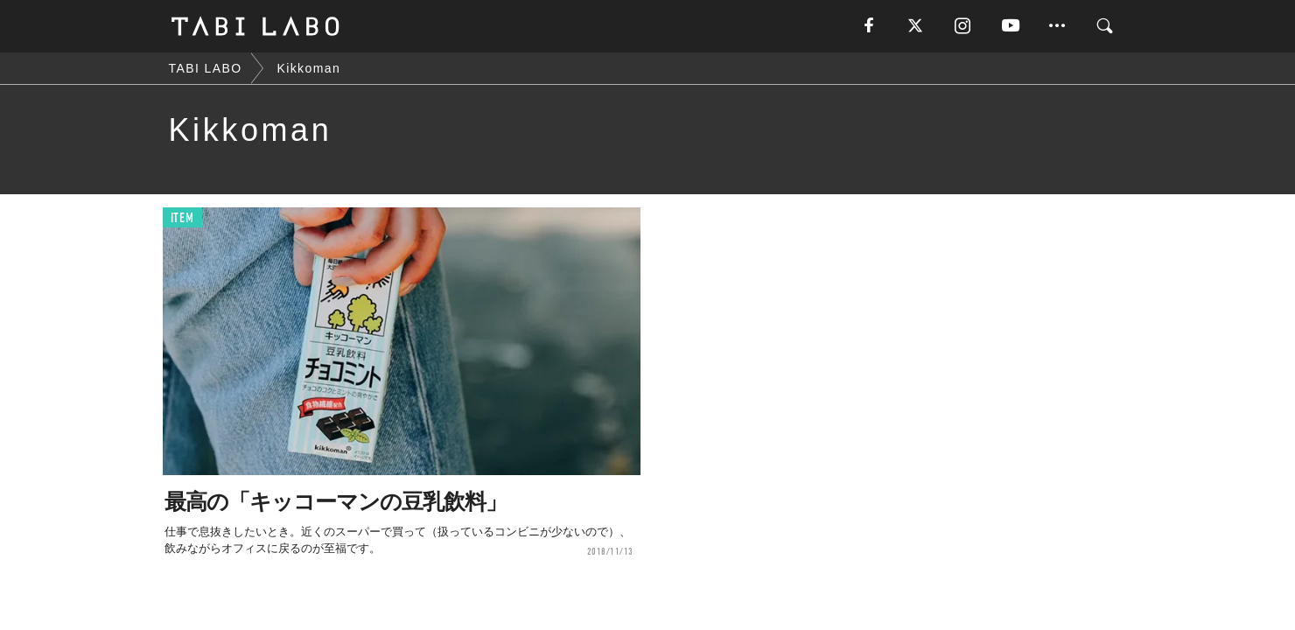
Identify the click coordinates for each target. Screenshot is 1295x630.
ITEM (182, 218)
